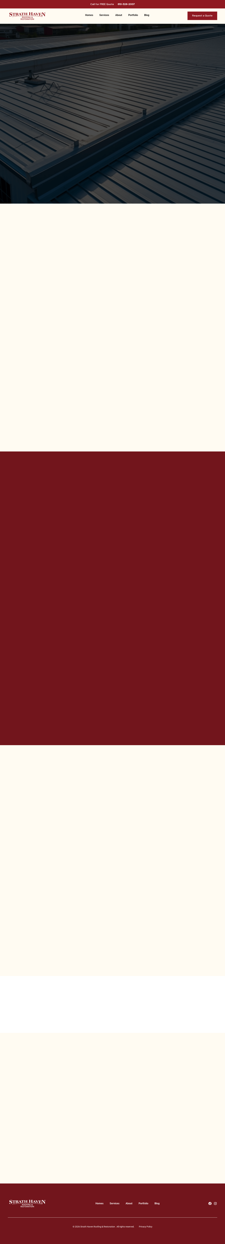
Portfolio (133, 15)
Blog (146, 15)
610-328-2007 (126, 4)
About (118, 15)
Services (104, 15)
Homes (89, 15)
